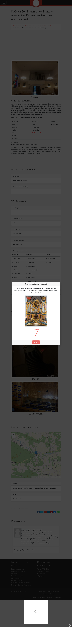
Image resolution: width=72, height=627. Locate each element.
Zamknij (36, 342)
